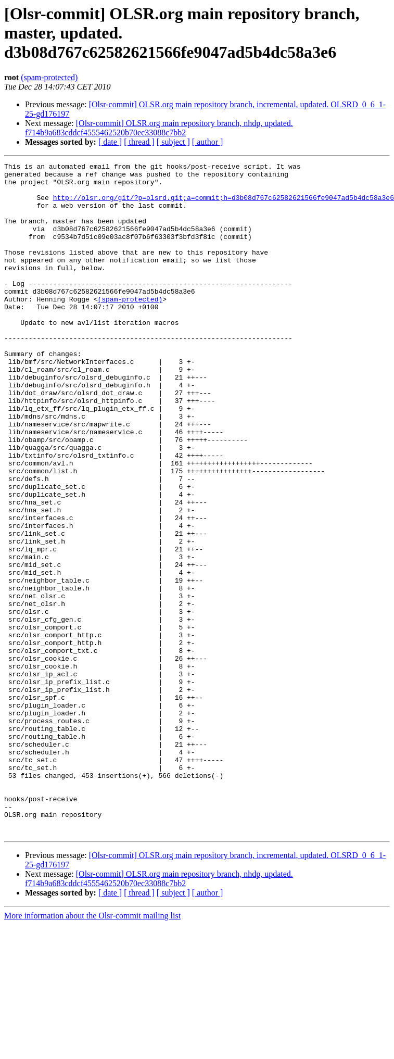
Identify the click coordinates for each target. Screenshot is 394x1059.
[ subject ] (173, 141)
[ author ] (207, 141)
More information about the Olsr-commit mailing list (92, 1049)
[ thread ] (139, 141)
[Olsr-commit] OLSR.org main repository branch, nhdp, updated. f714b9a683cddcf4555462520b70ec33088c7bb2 (159, 128)
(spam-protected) (49, 77)
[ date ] (110, 141)
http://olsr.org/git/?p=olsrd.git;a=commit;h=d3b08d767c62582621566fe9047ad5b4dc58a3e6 (223, 205)
